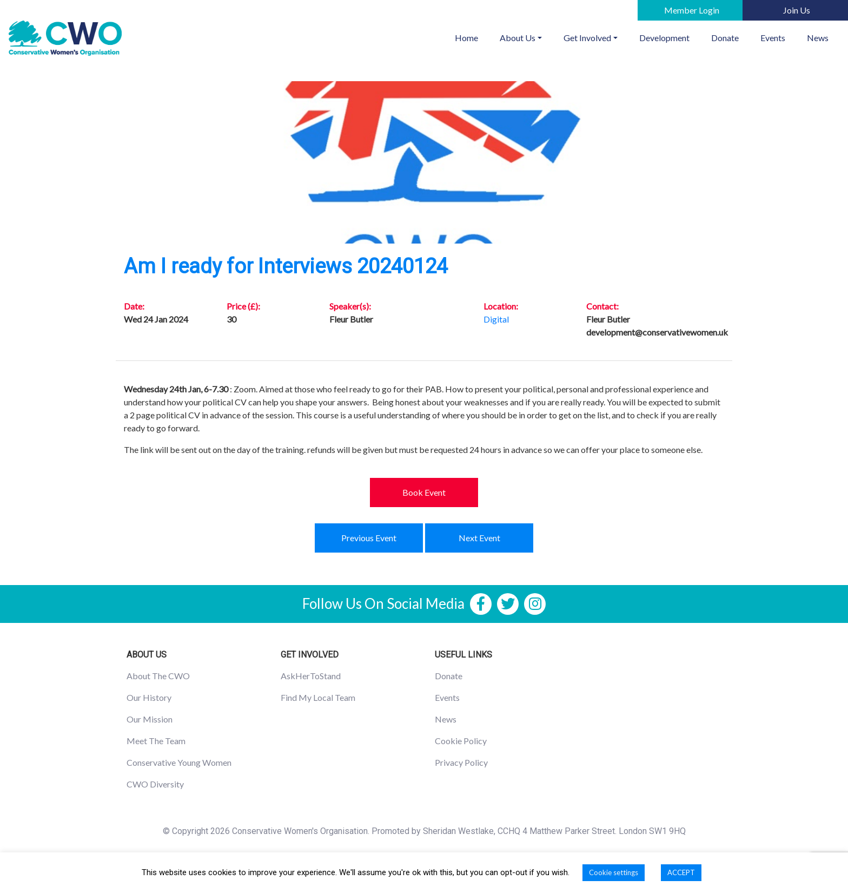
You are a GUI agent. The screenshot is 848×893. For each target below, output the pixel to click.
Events (772, 37)
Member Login (691, 10)
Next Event (479, 538)
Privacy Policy (461, 762)
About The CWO (158, 676)
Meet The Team (156, 741)
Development (664, 37)
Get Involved (587, 37)
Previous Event (368, 538)
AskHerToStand (311, 676)
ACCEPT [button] (681, 872)
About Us (517, 37)
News (818, 37)
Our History (149, 697)
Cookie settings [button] (613, 872)
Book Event (424, 492)
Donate (725, 37)
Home (472, 37)
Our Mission (150, 719)
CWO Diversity (155, 784)
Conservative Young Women (179, 762)
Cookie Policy (461, 741)
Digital (496, 319)
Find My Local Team (318, 697)
